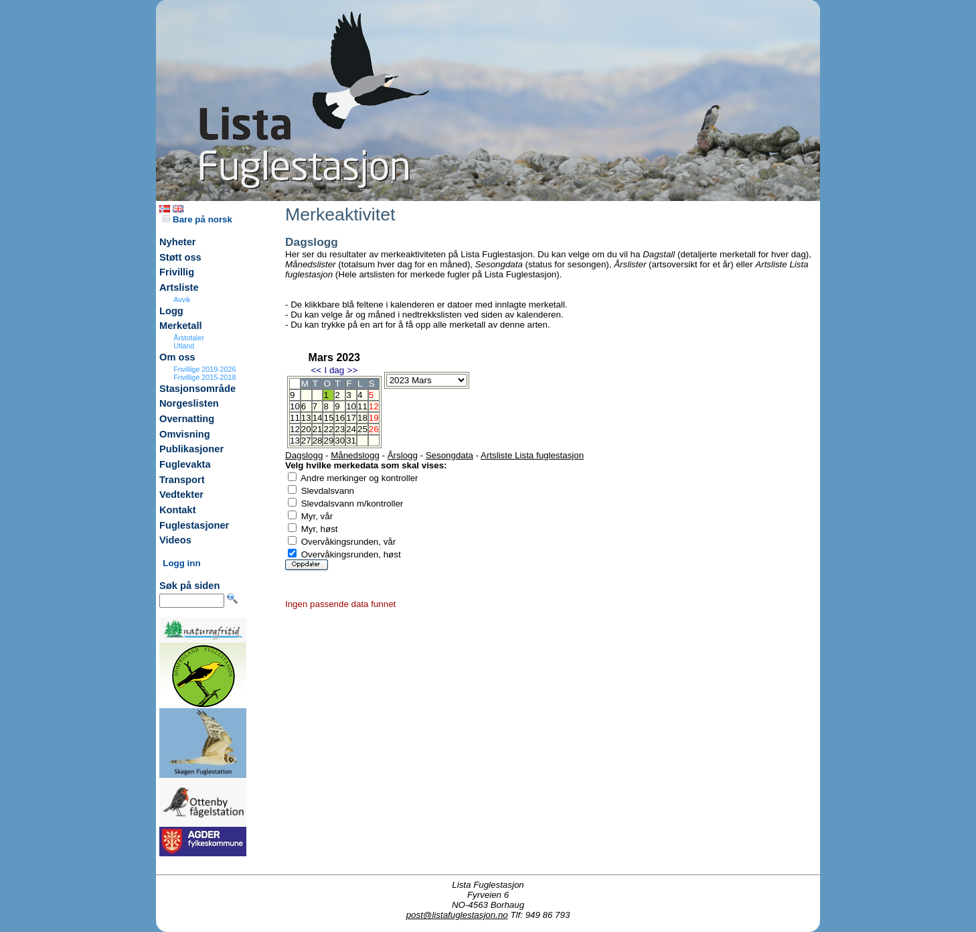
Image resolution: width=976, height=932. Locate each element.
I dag (334, 370)
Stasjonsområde (197, 388)
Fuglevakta (185, 464)
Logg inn (181, 563)
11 (362, 406)
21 (318, 429)
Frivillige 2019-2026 (204, 369)
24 (351, 429)
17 (351, 418)
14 (318, 418)
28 (318, 441)
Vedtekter (181, 494)
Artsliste (179, 287)
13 (306, 418)
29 (328, 441)
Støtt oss (180, 257)
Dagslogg (304, 455)
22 (328, 429)
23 (340, 429)
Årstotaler (188, 338)
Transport (182, 479)
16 (340, 418)
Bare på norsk (197, 219)
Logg (171, 311)
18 (362, 418)
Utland (183, 346)
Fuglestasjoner (194, 525)
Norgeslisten (189, 403)
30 (340, 441)
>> (352, 370)
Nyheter (177, 242)
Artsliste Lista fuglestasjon (532, 455)
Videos (175, 540)
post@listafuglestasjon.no (457, 915)
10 (351, 406)
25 (362, 429)
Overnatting (186, 418)
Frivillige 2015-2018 (204, 377)
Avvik (181, 299)
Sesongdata (449, 455)
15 (328, 418)
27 (306, 441)
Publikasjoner (191, 449)
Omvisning (184, 434)
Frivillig (176, 272)
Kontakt (177, 510)
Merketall (180, 325)
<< (316, 370)
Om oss (177, 357)
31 (351, 441)
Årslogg (403, 455)
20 (306, 429)
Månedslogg (355, 455)
